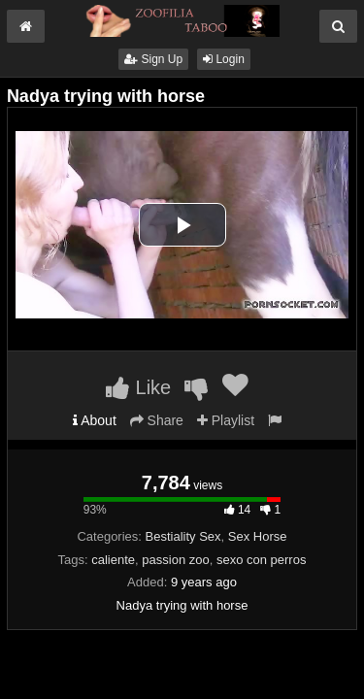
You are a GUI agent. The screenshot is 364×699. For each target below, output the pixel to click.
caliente (113, 559)
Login (224, 59)
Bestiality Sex (183, 536)
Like (138, 387)
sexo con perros (261, 559)
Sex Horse (257, 536)
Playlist (225, 420)
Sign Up (153, 59)
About (94, 420)
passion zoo (175, 559)
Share (156, 420)
